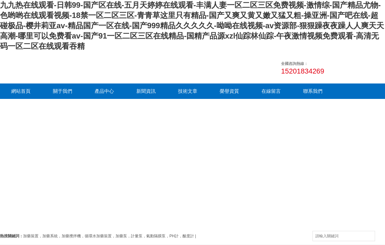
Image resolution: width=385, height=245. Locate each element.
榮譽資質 (229, 91)
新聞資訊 (146, 91)
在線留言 (271, 91)
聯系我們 (312, 91)
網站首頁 (20, 91)
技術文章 (187, 91)
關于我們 (62, 91)
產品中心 (104, 91)
